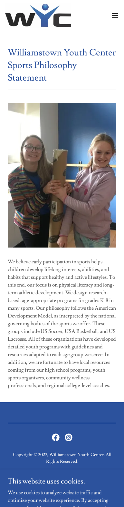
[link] (38, 15)
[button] (115, 15)
